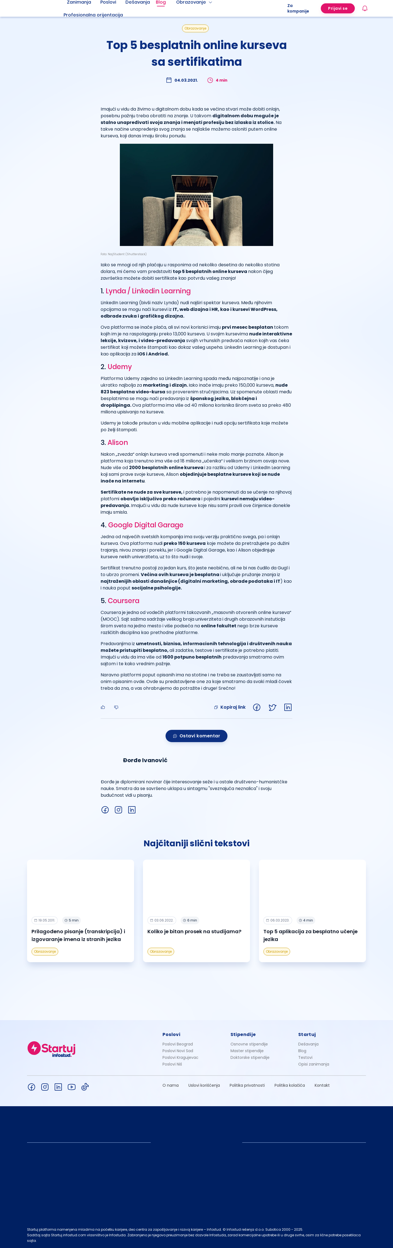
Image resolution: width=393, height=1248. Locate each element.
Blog (302, 1051)
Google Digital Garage (145, 525)
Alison (118, 442)
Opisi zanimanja (313, 1064)
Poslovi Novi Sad (177, 1051)
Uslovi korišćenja (204, 1085)
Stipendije (243, 1034)
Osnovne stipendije (249, 1044)
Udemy (120, 366)
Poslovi (171, 1034)
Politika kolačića (290, 1085)
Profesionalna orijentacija (93, 15)
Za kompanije (298, 8)
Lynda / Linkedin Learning (148, 291)
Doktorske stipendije (250, 1057)
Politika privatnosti (247, 1085)
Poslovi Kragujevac (180, 1057)
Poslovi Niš (172, 1064)
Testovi (305, 1057)
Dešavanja (308, 1044)
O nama (170, 1085)
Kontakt (322, 1085)
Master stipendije (247, 1051)
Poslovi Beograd (177, 1044)
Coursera (123, 600)
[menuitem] (100, 15)
